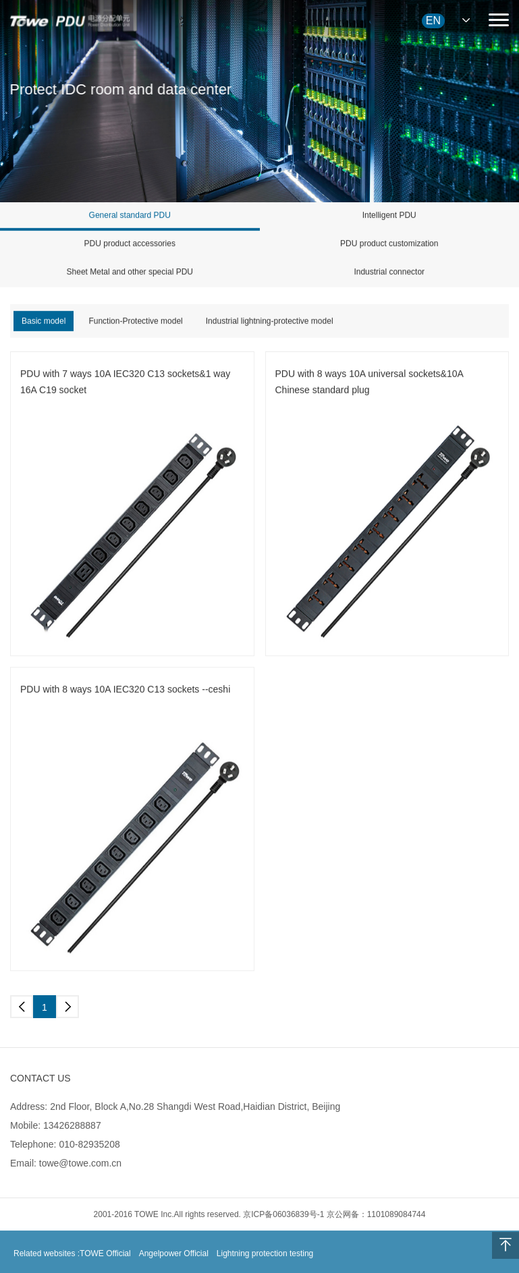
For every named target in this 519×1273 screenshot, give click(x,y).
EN (433, 20)
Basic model (43, 321)
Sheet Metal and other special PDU (130, 272)
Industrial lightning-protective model (269, 321)
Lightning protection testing (265, 1258)
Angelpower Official (174, 1258)
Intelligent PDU (389, 215)
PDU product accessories (129, 244)
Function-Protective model (135, 321)
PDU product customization (389, 244)
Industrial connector (389, 272)
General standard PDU (130, 215)
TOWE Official (105, 1258)
